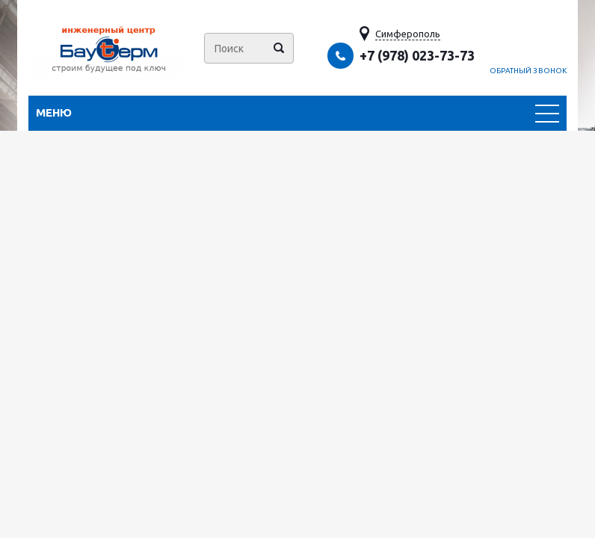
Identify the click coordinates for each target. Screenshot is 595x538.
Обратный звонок (528, 71)
